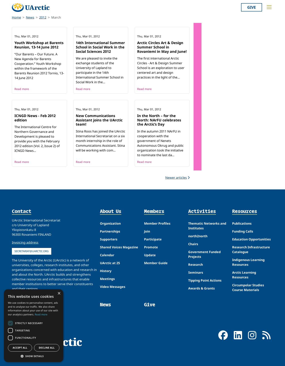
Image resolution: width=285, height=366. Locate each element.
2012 (42, 17)
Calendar (107, 255)
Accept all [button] (20, 347)
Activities (202, 211)
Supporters (108, 239)
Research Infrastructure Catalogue (251, 249)
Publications (242, 223)
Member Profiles (157, 223)
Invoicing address (25, 242)
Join (147, 231)
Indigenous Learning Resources (248, 262)
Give (251, 7)
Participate (153, 239)
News (30, 17)
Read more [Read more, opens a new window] (41, 314)
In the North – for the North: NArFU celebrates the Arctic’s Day (159, 120)
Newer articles (177, 177)
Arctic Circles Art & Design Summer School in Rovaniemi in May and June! (162, 47)
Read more (21, 89)
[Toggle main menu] (269, 7)
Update (150, 255)
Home (16, 17)
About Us (110, 211)
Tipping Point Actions (204, 280)
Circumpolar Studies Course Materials (248, 287)
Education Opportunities (251, 239)
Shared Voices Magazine (119, 247)
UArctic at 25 (110, 263)
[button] (33, 356)
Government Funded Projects (204, 254)
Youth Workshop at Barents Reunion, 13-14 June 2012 (39, 44)
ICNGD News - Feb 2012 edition (35, 117)
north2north (197, 236)
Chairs (193, 244)
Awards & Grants (201, 288)
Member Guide (156, 263)
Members (154, 211)
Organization (110, 223)
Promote (151, 247)
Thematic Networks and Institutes (207, 225)
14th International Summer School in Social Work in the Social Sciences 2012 (100, 47)
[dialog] (33, 325)
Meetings (107, 279)
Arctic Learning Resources (244, 274)
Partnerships (110, 231)
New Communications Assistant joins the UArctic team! (99, 120)
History (105, 271)
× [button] (58, 293)
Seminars (195, 272)
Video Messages (112, 287)
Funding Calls (242, 231)
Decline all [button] (47, 347)
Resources (244, 211)
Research (195, 264)
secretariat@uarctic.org (31, 251)
